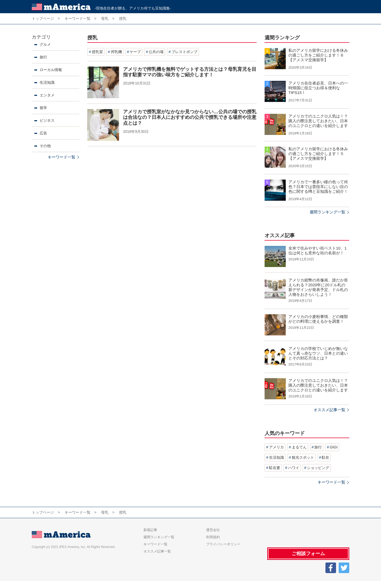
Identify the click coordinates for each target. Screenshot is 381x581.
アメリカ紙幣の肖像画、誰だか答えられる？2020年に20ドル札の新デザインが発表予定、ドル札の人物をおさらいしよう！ (318, 287)
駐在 (325, 457)
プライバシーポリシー (223, 544)
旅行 (43, 57)
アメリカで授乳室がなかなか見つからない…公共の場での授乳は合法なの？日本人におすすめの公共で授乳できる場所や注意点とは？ (189, 117)
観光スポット (303, 457)
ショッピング (318, 468)
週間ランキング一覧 (327, 212)
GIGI (334, 447)
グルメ (45, 44)
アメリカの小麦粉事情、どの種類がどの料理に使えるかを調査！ (318, 319)
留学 (43, 108)
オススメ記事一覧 (329, 409)
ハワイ (293, 468)
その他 (45, 146)
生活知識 (47, 82)
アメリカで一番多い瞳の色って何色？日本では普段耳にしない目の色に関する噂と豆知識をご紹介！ (318, 187)
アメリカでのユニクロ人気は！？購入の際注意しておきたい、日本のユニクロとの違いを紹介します (318, 121)
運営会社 (213, 530)
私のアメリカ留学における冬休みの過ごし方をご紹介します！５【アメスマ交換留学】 (318, 154)
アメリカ (276, 447)
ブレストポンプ (184, 52)
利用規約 (213, 537)
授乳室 (97, 52)
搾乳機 (116, 52)
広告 (43, 133)
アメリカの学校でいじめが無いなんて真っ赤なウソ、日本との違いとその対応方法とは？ (318, 353)
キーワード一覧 (61, 157)
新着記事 (150, 530)
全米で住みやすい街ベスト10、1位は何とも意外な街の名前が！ (317, 250)
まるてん (299, 447)
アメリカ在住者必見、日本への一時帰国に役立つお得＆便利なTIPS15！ (318, 88)
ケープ (135, 52)
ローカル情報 (51, 70)
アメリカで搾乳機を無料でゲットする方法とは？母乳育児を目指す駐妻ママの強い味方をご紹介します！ (189, 72)
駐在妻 (274, 468)
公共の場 (156, 52)
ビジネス (47, 120)
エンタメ (47, 95)
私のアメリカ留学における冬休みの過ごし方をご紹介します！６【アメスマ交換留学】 (318, 55)
